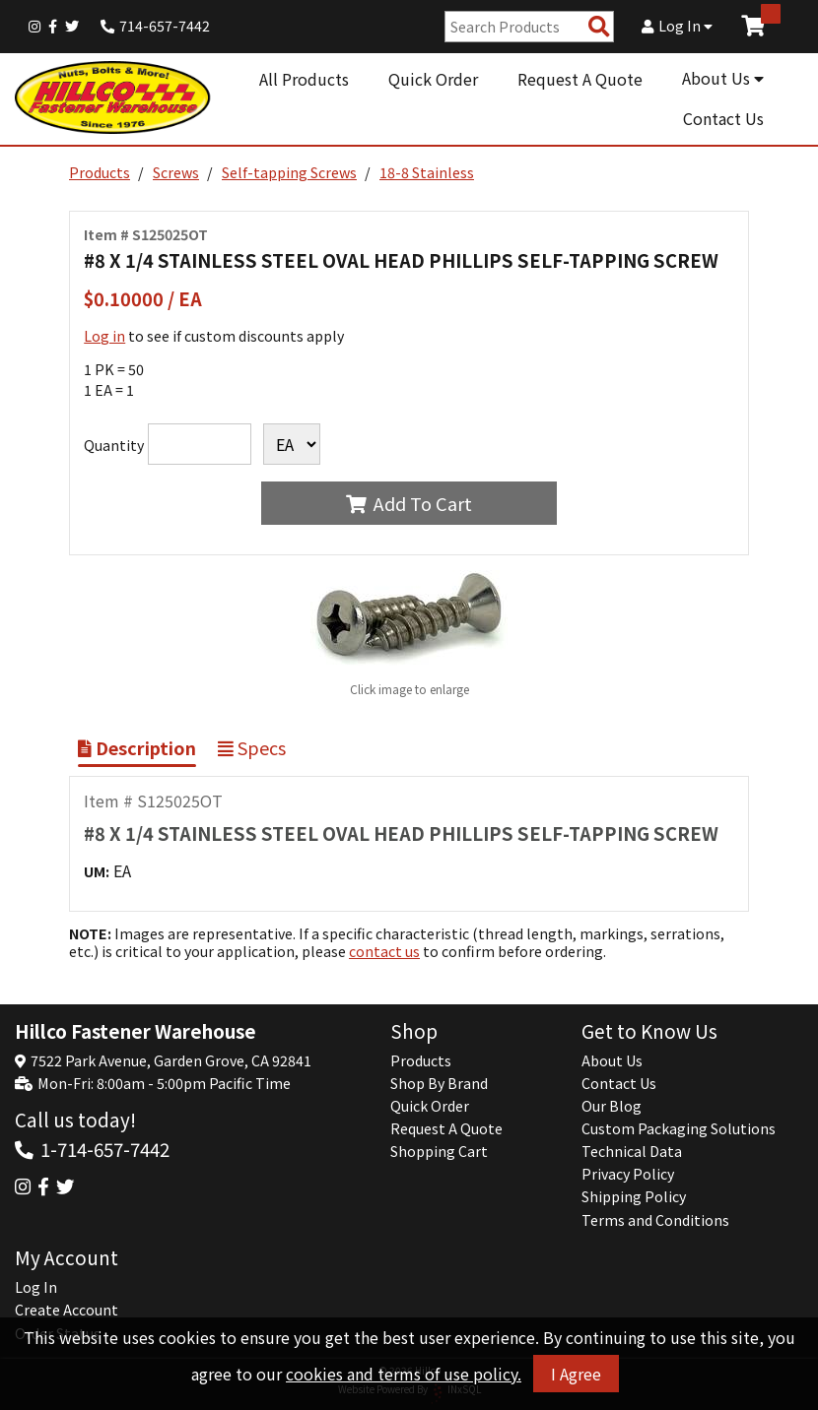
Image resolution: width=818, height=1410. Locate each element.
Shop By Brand (439, 1083)
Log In (677, 25)
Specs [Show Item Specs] (252, 747)
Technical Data (631, 1151)
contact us (384, 951)
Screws (176, 172)
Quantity (114, 445)
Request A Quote (580, 79)
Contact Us (723, 118)
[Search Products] (599, 27)
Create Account (66, 1309)
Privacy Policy (627, 1174)
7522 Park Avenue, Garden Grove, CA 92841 (171, 1060)
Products (99, 172)
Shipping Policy (633, 1196)
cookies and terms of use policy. (403, 1373)
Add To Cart (408, 503)
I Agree (576, 1373)
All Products (304, 79)
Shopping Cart (439, 1151)
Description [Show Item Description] (137, 747)
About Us (723, 78)
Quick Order (433, 79)
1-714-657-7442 (105, 1148)
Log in (104, 336)
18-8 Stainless (426, 172)
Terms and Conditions (655, 1220)
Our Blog (611, 1106)
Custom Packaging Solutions (678, 1128)
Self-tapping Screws (289, 172)
